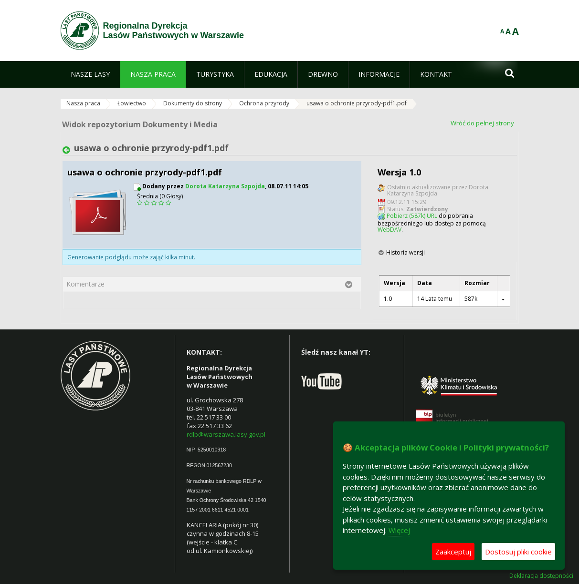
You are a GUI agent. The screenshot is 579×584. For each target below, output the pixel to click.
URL (432, 216)
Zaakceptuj (453, 551)
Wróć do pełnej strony (482, 123)
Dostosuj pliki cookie (518, 551)
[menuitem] (90, 74)
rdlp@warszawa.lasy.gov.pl (226, 434)
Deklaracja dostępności (541, 576)
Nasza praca (83, 103)
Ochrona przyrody (264, 103)
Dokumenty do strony (192, 103)
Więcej (399, 530)
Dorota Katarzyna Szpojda (225, 186)
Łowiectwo (131, 103)
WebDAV (389, 229)
